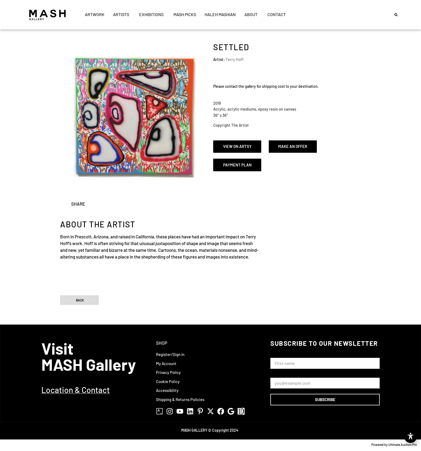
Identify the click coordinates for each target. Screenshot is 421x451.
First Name (281, 355)
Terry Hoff (235, 59)
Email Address (284, 375)
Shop (161, 342)
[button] (396, 14)
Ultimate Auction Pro (402, 444)
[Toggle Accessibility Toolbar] (410, 436)
